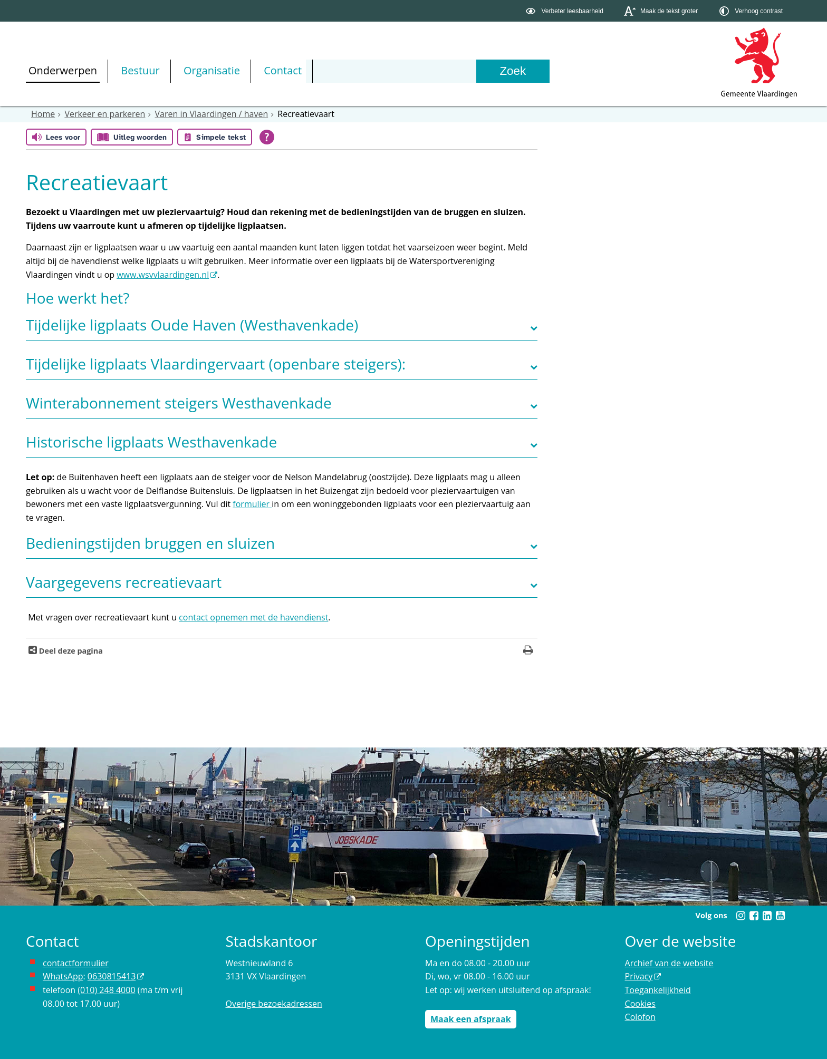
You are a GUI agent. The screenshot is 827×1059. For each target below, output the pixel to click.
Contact (283, 70)
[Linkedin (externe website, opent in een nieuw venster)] (767, 915)
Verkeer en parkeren (104, 114)
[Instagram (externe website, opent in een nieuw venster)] (740, 915)
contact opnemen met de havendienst (253, 617)
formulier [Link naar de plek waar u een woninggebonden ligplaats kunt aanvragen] (252, 504)
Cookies (640, 1003)
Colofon (640, 1017)
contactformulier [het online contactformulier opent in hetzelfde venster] (76, 963)
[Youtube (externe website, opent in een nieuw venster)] (780, 915)
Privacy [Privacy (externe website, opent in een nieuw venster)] (639, 976)
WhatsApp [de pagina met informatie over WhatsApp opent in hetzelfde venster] (63, 976)
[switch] (566, 11)
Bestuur (140, 70)
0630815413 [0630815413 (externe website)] (112, 976)
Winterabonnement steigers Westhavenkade (179, 403)
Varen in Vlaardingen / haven (211, 114)
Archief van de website (669, 963)
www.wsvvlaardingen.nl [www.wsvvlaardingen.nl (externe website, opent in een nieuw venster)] (163, 274)
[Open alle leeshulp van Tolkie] (266, 137)
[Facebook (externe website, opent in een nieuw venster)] (753, 915)
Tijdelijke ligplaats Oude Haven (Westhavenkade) (192, 325)
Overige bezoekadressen (274, 1003)
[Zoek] (512, 71)
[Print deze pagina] (528, 651)
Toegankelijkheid (658, 990)
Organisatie (212, 70)
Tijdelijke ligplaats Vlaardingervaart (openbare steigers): (216, 364)
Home (43, 114)
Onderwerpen (62, 70)
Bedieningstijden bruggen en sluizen (150, 543)
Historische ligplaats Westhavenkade (151, 442)
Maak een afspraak (470, 1019)
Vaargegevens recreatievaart (124, 582)
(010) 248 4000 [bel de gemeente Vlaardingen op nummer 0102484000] (106, 990)
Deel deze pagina (70, 651)
